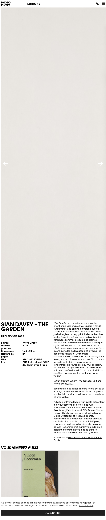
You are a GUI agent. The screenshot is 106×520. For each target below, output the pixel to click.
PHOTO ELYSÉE (6, 4)
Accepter (53, 512)
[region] (53, 508)
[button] (103, 3)
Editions (33, 4)
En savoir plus (86, 505)
